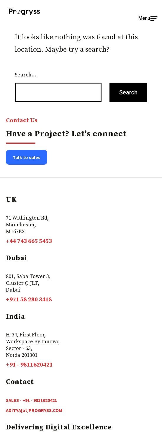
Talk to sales (26, 157)
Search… (25, 74)
